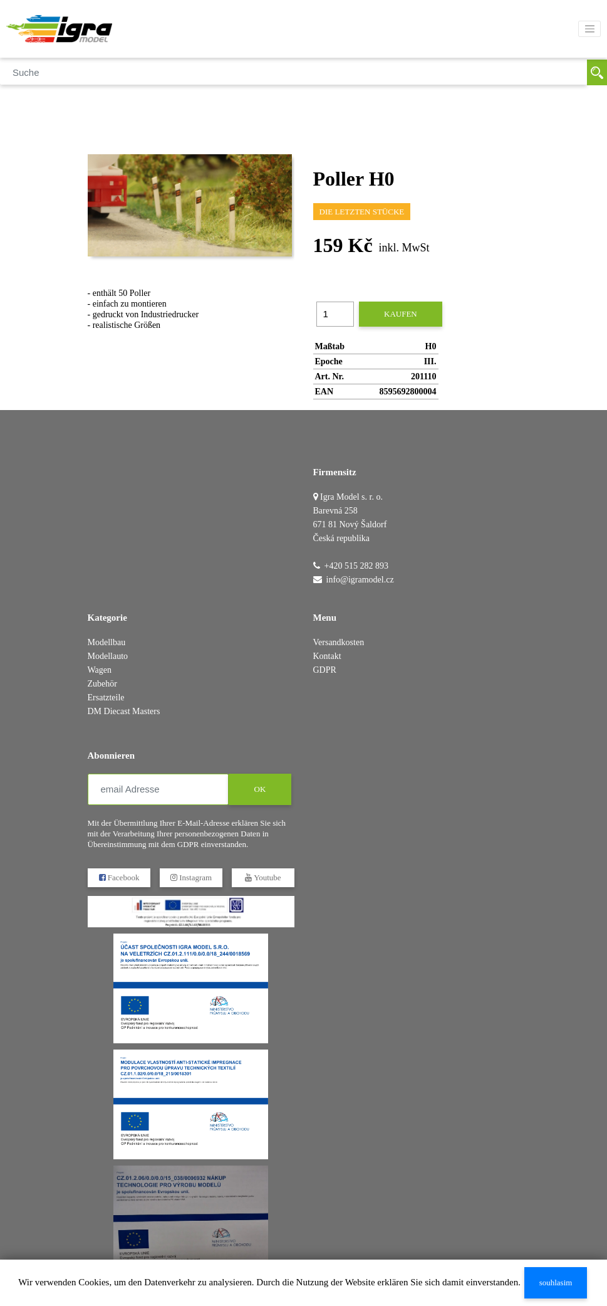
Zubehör (102, 683)
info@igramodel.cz (360, 579)
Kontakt (327, 656)
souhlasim (556, 1282)
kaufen (400, 314)
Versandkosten (339, 642)
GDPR (324, 670)
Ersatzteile (106, 697)
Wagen (100, 670)
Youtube (263, 877)
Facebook (118, 877)
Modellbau (107, 642)
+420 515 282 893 (356, 566)
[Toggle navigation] (589, 29)
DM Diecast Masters (124, 711)
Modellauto (108, 656)
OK (260, 789)
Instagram (190, 877)
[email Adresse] (158, 789)
